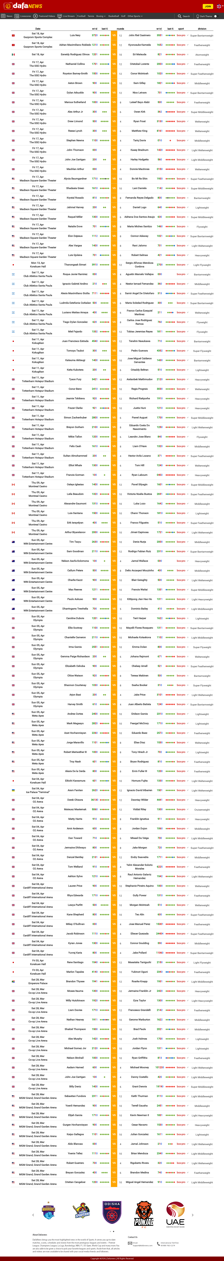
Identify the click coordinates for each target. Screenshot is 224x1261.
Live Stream (66, 16)
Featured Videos (44, 16)
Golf (123, 16)
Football (81, 16)
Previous (31, 1215)
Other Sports (134, 16)
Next (192, 1215)
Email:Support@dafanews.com (140, 1244)
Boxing (99, 16)
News (6, 16)
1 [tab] (110, 1231)
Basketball (114, 16)
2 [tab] (113, 1231)
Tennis (91, 16)
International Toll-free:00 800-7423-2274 (168, 1244)
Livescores (23, 16)
